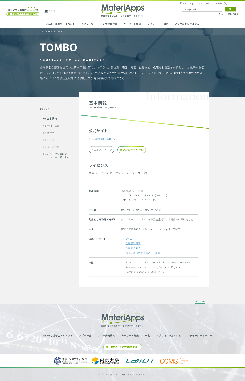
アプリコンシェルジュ (187, 23)
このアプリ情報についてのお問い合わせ (57, 155)
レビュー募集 (215, 3)
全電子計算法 (133, 243)
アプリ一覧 (87, 23)
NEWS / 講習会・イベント (60, 23)
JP (46, 11)
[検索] (202, 9)
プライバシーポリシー (199, 335)
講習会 (48, 132)
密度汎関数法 (133, 248)
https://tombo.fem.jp (103, 139)
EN (53, 11)
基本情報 (50, 118)
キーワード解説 (132, 23)
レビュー (152, 23)
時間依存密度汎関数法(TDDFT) (143, 252)
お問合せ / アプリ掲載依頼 (25, 13)
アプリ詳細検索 (109, 23)
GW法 (129, 238)
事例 (166, 23)
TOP (202, 301)
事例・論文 (51, 125)
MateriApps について (193, 3)
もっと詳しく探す (230, 14)
